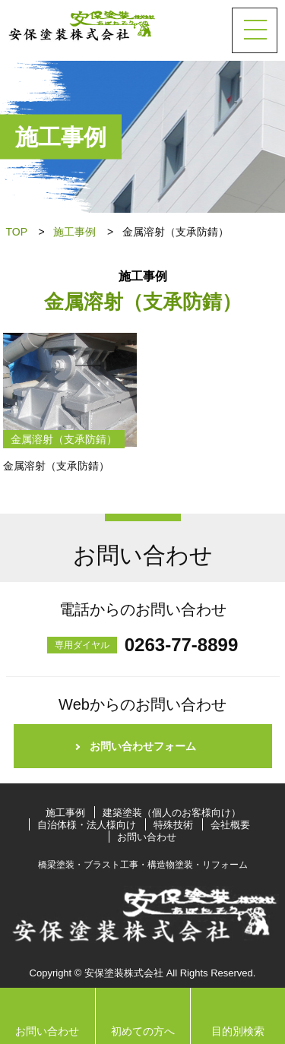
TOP (17, 232)
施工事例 (74, 232)
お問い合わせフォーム (143, 746)
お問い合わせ (146, 837)
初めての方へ (143, 1031)
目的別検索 (237, 1031)
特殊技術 (173, 824)
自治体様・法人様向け (86, 824)
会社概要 (230, 824)
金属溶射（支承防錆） (64, 439)
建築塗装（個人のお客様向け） (172, 812)
